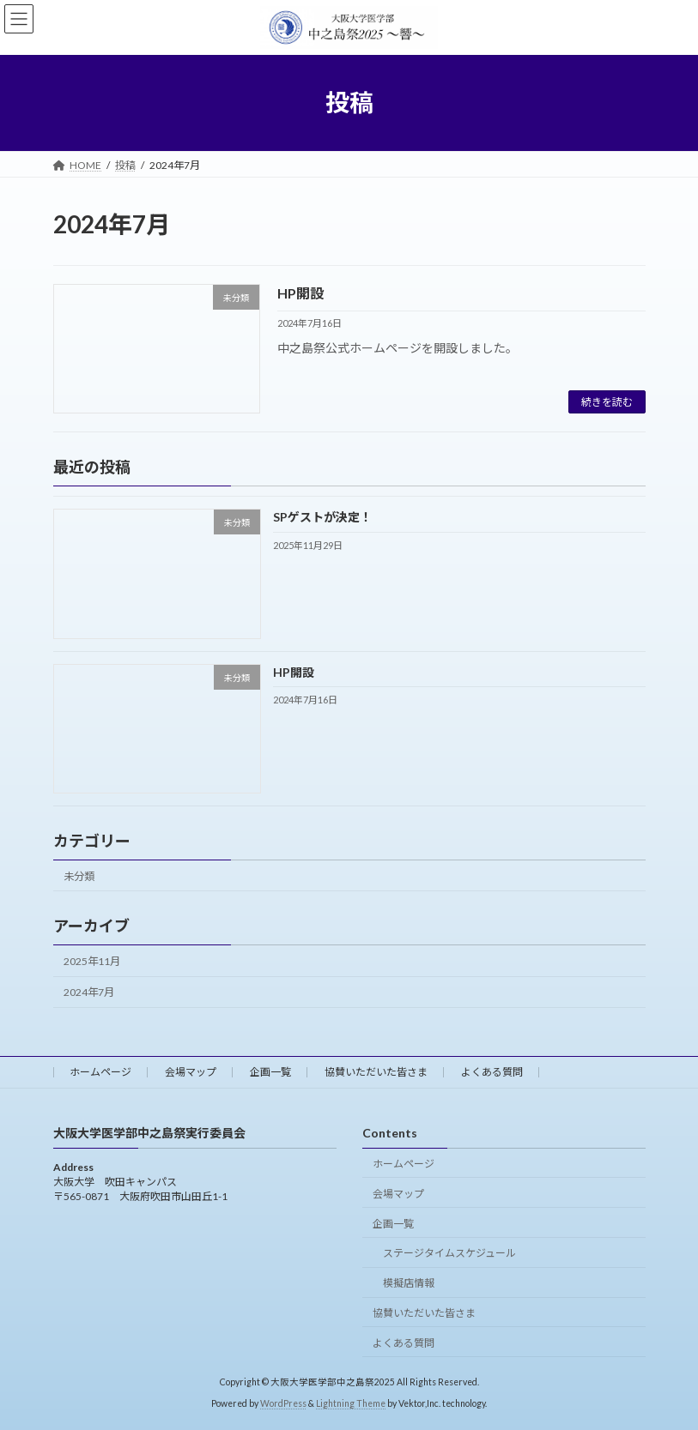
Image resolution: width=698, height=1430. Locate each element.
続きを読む (607, 401)
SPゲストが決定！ (321, 517)
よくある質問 (492, 1071)
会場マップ (190, 1071)
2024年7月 (89, 993)
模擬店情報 (408, 1282)
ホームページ (100, 1071)
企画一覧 (270, 1071)
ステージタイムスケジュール (449, 1252)
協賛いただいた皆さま (376, 1071)
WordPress (283, 1403)
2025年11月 (92, 961)
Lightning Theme (350, 1403)
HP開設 (300, 293)
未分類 (79, 876)
